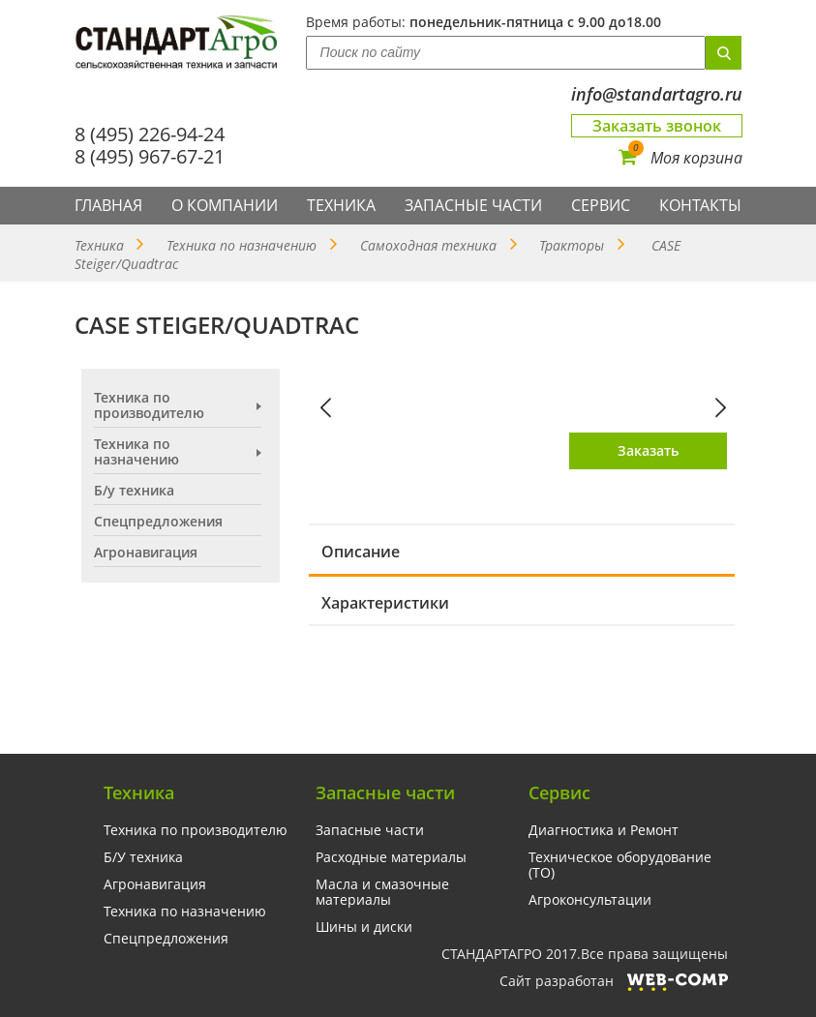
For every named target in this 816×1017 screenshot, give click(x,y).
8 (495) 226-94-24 (150, 134)
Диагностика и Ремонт (604, 830)
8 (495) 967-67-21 (150, 156)
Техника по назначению (241, 245)
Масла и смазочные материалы (382, 892)
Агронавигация (145, 552)
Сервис (600, 205)
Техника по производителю (149, 405)
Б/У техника (143, 857)
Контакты (700, 205)
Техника (341, 205)
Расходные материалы (391, 857)
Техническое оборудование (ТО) (620, 865)
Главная (108, 205)
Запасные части (473, 205)
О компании (224, 205)
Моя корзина (680, 157)
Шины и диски (364, 927)
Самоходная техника (428, 245)
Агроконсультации (590, 900)
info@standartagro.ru (656, 94)
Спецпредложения (158, 521)
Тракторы (571, 245)
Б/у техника (134, 490)
